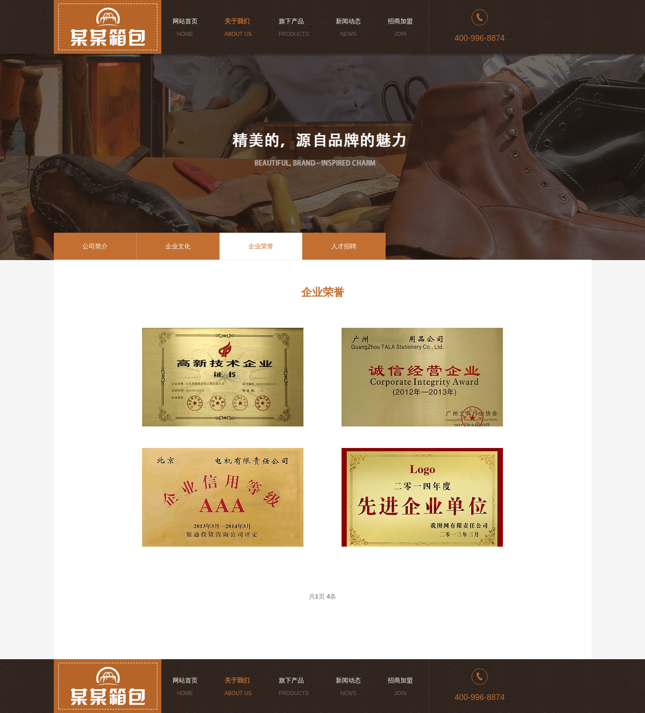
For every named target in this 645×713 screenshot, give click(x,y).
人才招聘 (343, 246)
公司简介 (95, 246)
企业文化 (177, 246)
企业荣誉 (260, 246)
